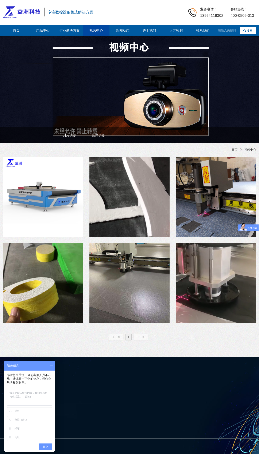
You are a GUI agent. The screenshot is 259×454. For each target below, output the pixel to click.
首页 (234, 149)
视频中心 (250, 149)
